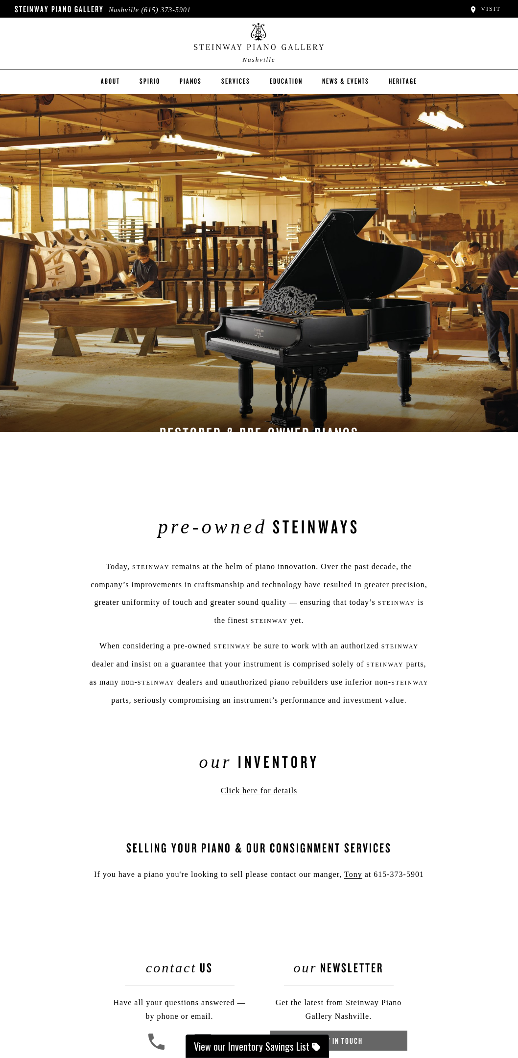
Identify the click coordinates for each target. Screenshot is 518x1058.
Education (286, 81)
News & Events (345, 81)
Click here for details (259, 790)
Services (235, 81)
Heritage (403, 81)
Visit (485, 8)
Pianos (191, 81)
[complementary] (447, 1004)
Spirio (150, 81)
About (110, 81)
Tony (353, 874)
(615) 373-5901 (166, 10)
